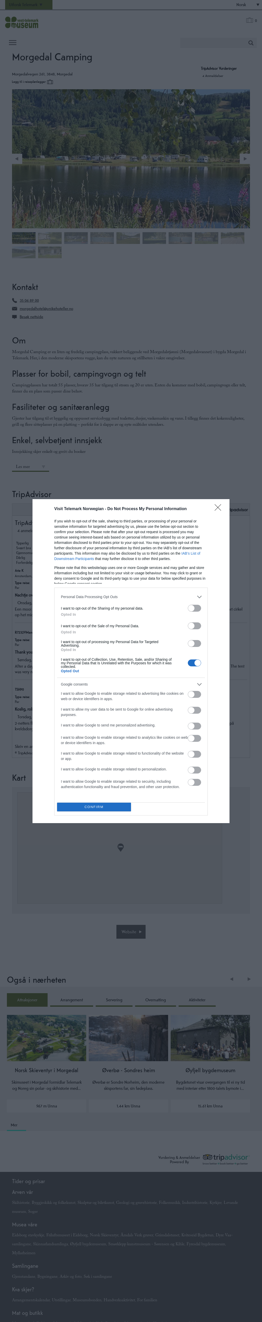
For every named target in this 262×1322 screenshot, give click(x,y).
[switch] (194, 608)
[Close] (219, 509)
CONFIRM (94, 807)
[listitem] (131, 597)
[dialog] (131, 661)
